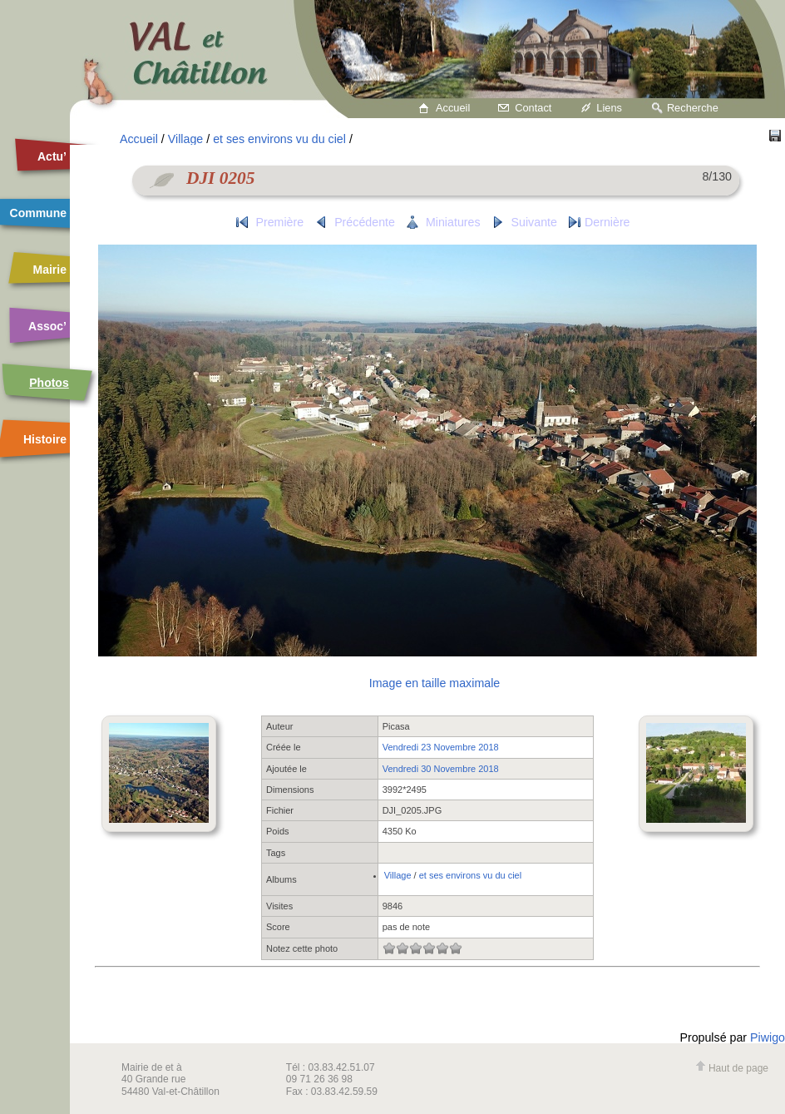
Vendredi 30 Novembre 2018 (441, 769)
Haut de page (731, 1068)
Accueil (453, 107)
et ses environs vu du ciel (279, 139)
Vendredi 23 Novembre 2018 (441, 747)
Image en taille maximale (434, 683)
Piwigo (767, 1037)
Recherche (692, 107)
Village (185, 139)
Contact (533, 107)
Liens (609, 107)
